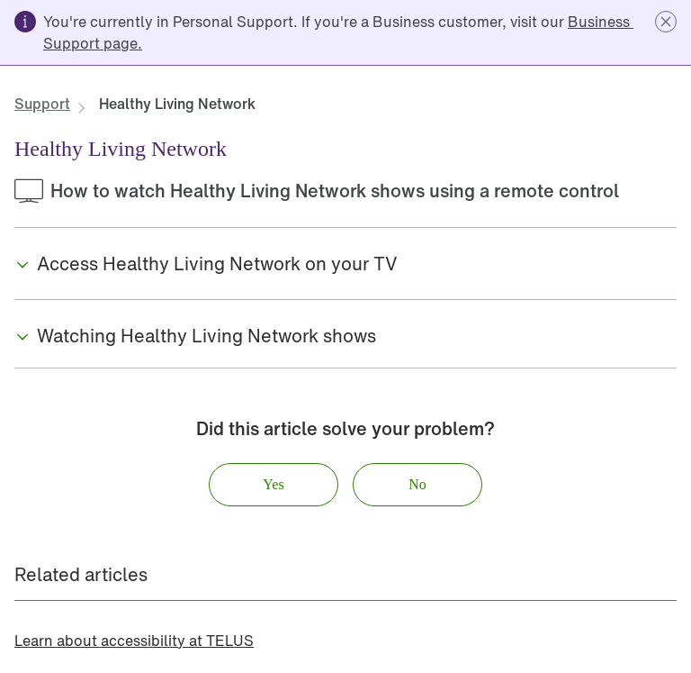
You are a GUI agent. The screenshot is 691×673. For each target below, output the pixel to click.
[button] (666, 21)
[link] (42, 104)
